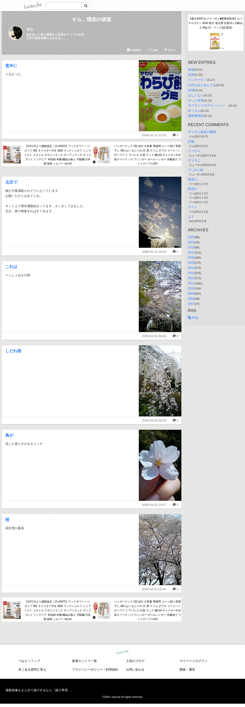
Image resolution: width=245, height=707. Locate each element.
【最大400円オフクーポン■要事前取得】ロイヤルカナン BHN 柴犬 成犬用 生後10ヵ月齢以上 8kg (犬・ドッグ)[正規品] (215, 23)
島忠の (192, 179)
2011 (191, 283)
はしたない (196, 95)
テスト (192, 207)
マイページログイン (194, 661)
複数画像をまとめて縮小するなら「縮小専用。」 (40, 690)
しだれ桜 (13, 351)
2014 (191, 267)
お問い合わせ (135, 669)
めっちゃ (194, 110)
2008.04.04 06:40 (154, 336)
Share (169, 49)
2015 (191, 262)
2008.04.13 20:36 (154, 135)
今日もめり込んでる (202, 85)
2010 (191, 288)
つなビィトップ (29, 661)
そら (29, 29)
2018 (191, 247)
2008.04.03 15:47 (154, 505)
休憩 (191, 69)
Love (152, 50)
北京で (11, 182)
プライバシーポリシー (87, 669)
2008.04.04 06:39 (154, 420)
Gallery (134, 50)
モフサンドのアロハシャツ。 (208, 105)
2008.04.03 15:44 (154, 589)
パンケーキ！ (197, 79)
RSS (193, 317)
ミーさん (194, 150)
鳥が (9, 435)
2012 (191, 278)
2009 (191, 293)
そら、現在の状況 (91, 19)
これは (11, 266)
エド (191, 216)
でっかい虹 (196, 170)
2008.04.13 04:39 (154, 251)
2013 (191, 273)
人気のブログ (135, 661)
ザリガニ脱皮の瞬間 (202, 132)
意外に (11, 65)
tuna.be (122, 652)
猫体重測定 (196, 115)
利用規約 (112, 669)
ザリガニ (194, 160)
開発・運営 (187, 669)
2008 (191, 298)
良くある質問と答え (32, 669)
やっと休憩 (196, 100)
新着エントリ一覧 (84, 661)
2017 (191, 252)
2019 (191, 242)
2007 (191, 303)
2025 (191, 237)
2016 (191, 257)
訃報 (191, 141)
